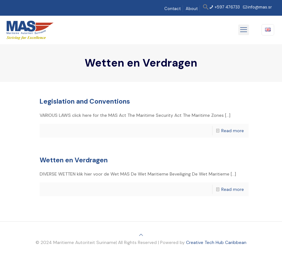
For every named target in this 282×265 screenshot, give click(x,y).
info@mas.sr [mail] (260, 7)
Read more (232, 130)
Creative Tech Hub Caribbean (216, 242)
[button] (206, 8)
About (192, 8)
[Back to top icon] (141, 235)
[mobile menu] (243, 29)
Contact (172, 8)
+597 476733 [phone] (227, 7)
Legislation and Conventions (85, 101)
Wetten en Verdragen (74, 160)
